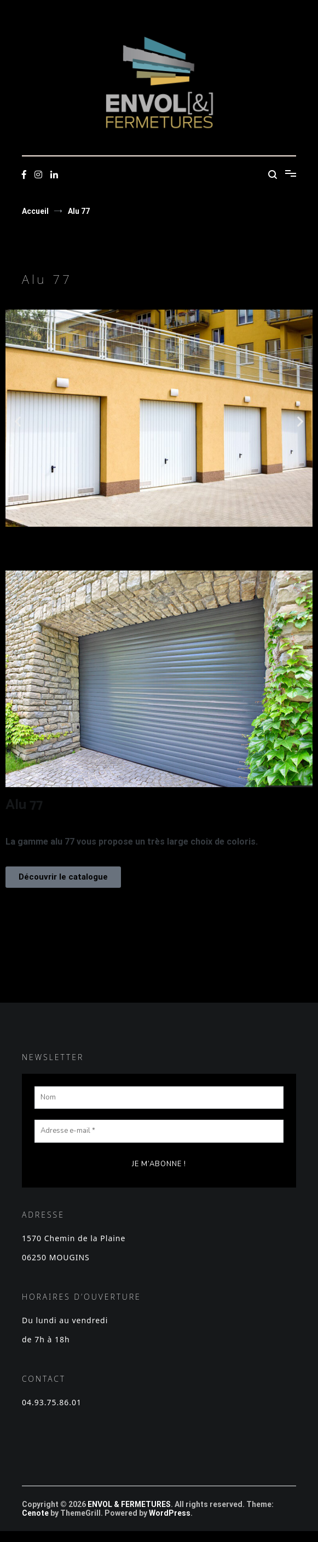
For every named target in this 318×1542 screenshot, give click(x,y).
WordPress (169, 1513)
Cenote (35, 1513)
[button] (18, 421)
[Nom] (159, 1097)
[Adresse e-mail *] (159, 1131)
